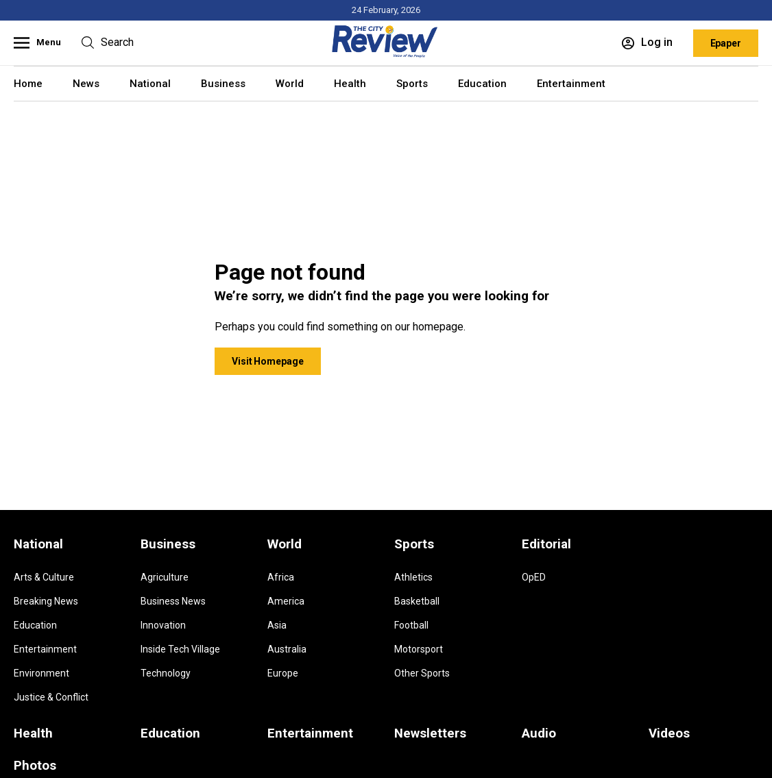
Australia (286, 649)
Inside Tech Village (180, 649)
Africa (280, 577)
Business (223, 83)
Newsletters (430, 733)
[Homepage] (386, 55)
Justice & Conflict (51, 697)
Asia (277, 625)
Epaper (725, 43)
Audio (539, 733)
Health (350, 83)
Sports (412, 83)
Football (411, 625)
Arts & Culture (44, 577)
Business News (173, 601)
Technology (166, 673)
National (150, 83)
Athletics (413, 577)
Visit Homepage (268, 361)
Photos (35, 765)
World (290, 83)
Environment (41, 673)
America (285, 601)
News (86, 83)
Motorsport (418, 649)
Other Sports (422, 673)
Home (28, 83)
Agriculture (165, 577)
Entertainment (571, 83)
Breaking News (46, 601)
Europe (282, 673)
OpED (534, 577)
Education (482, 83)
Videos (669, 733)
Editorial (546, 544)
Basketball (416, 601)
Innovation (163, 625)
